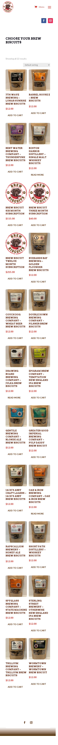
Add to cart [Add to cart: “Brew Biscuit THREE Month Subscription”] (39, 225)
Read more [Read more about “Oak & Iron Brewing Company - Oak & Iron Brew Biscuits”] (38, 519)
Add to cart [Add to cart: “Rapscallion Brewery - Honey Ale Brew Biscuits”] (15, 574)
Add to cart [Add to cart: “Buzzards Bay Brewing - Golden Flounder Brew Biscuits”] (39, 282)
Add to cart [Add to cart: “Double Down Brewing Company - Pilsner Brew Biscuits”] (39, 340)
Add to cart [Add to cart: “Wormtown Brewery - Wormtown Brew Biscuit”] (39, 692)
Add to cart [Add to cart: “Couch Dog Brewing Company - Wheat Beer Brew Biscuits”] (15, 340)
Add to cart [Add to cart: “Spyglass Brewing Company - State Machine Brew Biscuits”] (15, 632)
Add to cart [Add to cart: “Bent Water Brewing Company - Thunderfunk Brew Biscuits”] (15, 173)
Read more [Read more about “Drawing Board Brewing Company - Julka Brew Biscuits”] (14, 398)
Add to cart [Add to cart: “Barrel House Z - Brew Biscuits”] (39, 111)
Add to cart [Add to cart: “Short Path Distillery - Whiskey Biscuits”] (39, 573)
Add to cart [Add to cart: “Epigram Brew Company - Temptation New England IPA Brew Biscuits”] (39, 401)
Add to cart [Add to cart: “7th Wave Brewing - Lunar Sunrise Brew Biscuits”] (15, 116)
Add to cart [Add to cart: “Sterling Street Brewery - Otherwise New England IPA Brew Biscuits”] (39, 638)
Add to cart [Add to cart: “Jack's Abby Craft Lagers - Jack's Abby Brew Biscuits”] (15, 516)
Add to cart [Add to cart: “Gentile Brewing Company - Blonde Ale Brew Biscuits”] (15, 455)
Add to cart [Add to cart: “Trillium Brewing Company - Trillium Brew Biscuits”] (15, 695)
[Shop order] (38, 65)
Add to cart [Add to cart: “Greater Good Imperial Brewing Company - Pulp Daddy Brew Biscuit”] (39, 461)
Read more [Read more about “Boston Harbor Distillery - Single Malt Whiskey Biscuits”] (38, 173)
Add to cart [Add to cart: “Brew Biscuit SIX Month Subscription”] (15, 225)
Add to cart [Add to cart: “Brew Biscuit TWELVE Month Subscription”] (15, 276)
